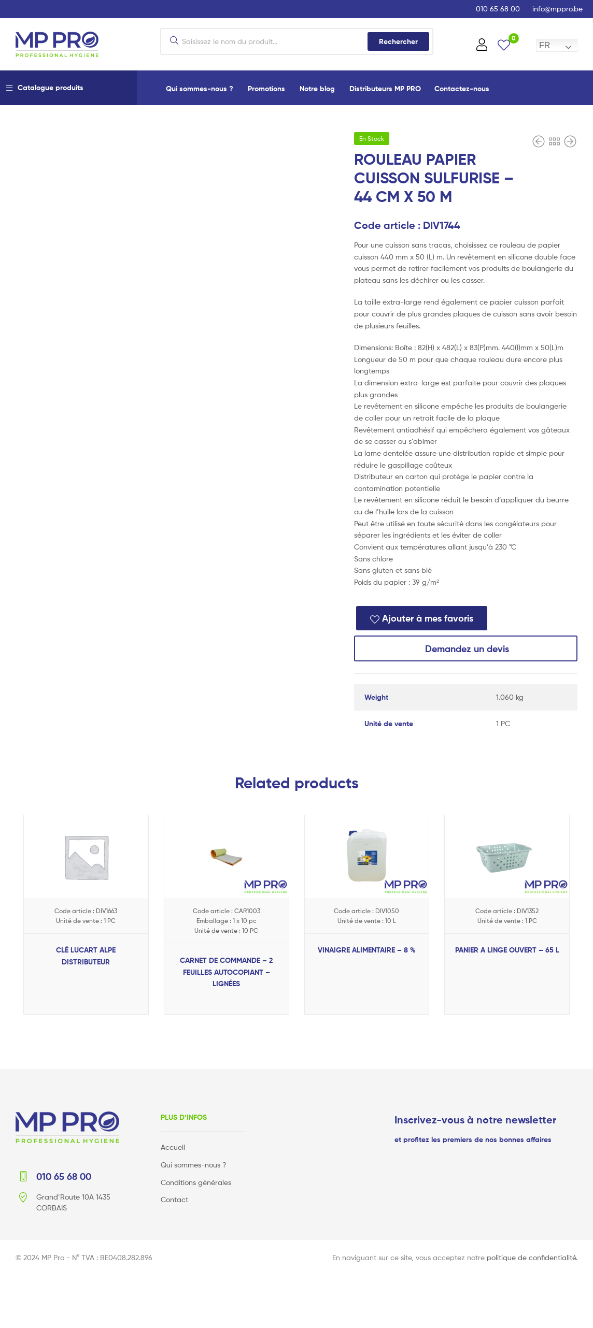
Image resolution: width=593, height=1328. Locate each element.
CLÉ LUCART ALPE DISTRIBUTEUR (86, 955)
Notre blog (317, 88)
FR (544, 45)
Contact (174, 1199)
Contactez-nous (461, 88)
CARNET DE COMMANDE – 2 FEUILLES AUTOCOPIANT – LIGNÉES (226, 972)
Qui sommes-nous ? (199, 88)
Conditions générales (196, 1181)
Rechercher (398, 41)
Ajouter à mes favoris (427, 618)
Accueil (173, 1147)
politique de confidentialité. (532, 1256)
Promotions (266, 88)
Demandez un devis (465, 649)
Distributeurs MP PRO (385, 88)
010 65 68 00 (498, 8)
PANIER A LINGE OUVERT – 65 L (507, 950)
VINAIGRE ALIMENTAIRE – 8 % (367, 950)
